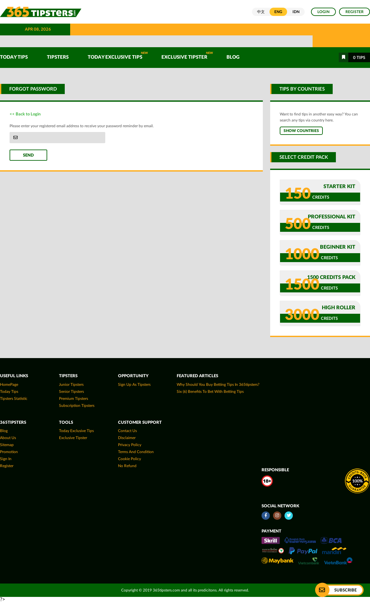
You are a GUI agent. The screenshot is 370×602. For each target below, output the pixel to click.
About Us (8, 438)
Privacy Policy (129, 445)
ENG (278, 12)
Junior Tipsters (71, 384)
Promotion (9, 452)
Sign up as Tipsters (134, 384)
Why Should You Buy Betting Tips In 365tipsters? (218, 384)
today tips (9, 391)
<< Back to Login (25, 114)
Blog (233, 57)
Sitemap (7, 445)
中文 (261, 12)
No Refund (127, 466)
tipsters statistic (13, 398)
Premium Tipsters (73, 398)
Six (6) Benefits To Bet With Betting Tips (210, 391)
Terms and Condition (136, 452)
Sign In (5, 459)
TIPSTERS (58, 57)
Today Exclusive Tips (118, 56)
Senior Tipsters (71, 391)
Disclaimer (127, 438)
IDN (296, 12)
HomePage (9, 384)
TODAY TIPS (14, 57)
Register (354, 12)
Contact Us (127, 431)
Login (323, 12)
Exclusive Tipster (187, 56)
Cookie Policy (129, 459)
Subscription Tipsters (76, 405)
